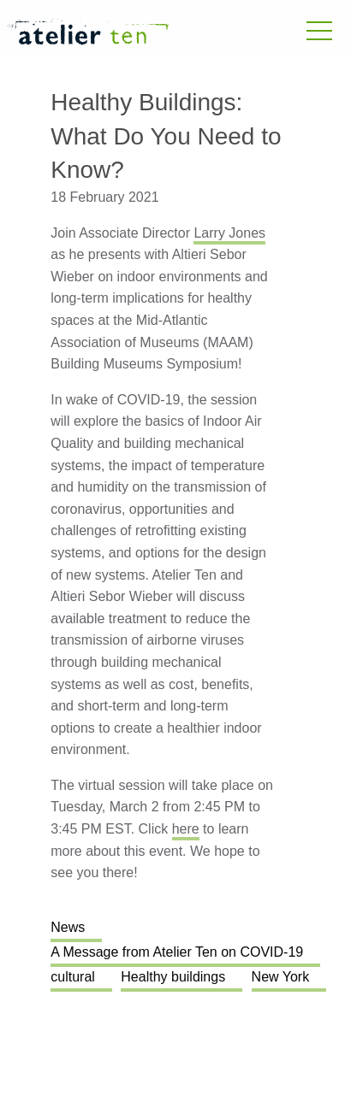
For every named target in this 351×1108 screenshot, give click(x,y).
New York (281, 977)
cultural (73, 977)
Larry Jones (229, 233)
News (68, 927)
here (185, 829)
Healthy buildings (173, 977)
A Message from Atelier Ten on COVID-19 (177, 952)
